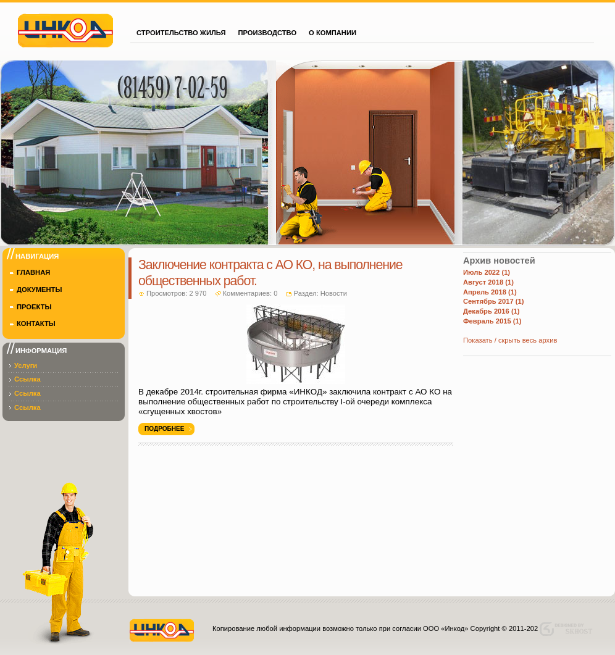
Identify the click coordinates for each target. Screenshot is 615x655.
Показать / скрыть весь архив (510, 340)
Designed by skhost (569, 629)
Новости (333, 293)
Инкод (65, 29)
